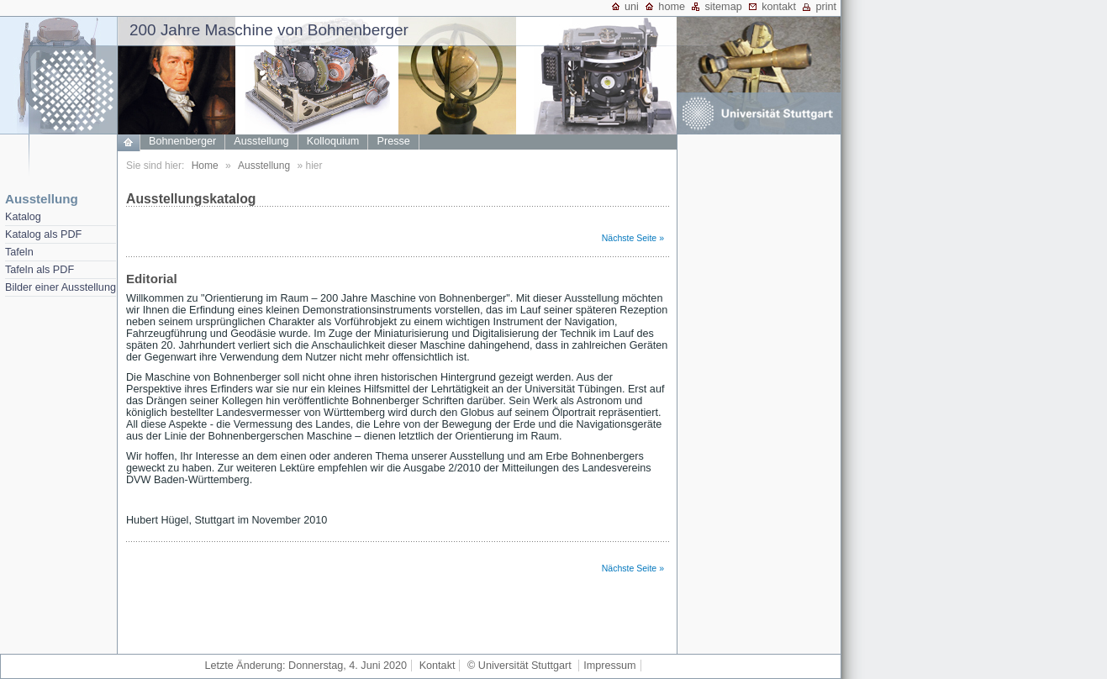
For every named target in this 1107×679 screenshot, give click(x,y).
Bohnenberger (182, 141)
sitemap (722, 7)
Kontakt (437, 665)
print (825, 7)
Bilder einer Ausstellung (60, 287)
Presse (393, 141)
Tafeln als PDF (39, 270)
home (671, 7)
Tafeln (19, 252)
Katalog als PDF (43, 234)
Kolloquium (333, 141)
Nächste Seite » (633, 238)
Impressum (609, 665)
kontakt (779, 7)
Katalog (23, 217)
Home (205, 165)
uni (632, 7)
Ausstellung (41, 199)
